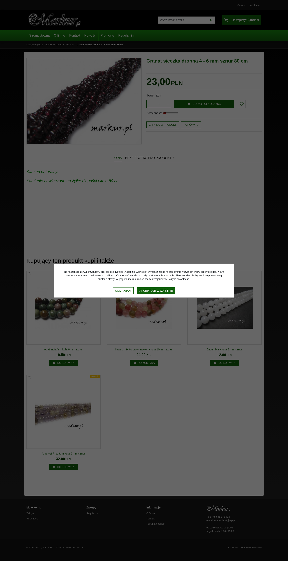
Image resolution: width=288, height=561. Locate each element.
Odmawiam (123, 290)
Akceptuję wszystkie (156, 290)
